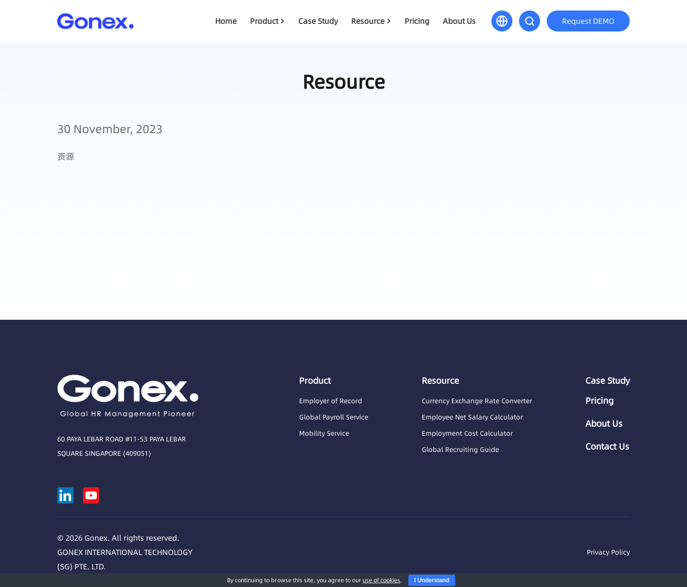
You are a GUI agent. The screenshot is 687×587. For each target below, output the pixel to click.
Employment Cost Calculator (467, 433)
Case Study (318, 21)
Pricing (417, 21)
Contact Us (607, 446)
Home (226, 21)
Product (264, 21)
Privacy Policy (608, 552)
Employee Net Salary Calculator (472, 417)
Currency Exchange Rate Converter (477, 401)
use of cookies (381, 580)
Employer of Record (330, 401)
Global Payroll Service (333, 417)
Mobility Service (324, 433)
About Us (459, 21)
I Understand (431, 580)
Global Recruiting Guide (460, 449)
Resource (368, 21)
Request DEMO (588, 21)
